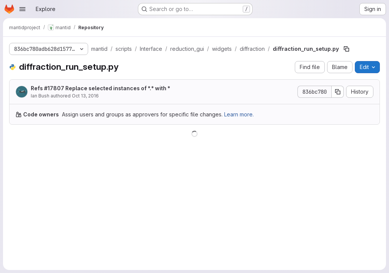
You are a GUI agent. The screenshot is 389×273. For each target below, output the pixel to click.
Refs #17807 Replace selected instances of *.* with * (100, 88)
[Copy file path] (346, 49)
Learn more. (239, 114)
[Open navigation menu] (22, 9)
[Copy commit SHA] (338, 92)
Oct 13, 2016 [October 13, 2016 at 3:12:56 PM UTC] (85, 96)
